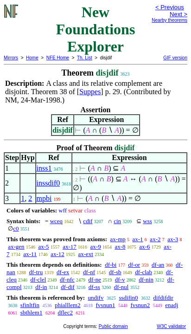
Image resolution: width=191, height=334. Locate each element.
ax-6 (144, 246)
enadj (171, 305)
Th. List (84, 57)
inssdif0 (48, 183)
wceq (56, 221)
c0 (16, 228)
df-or (134, 264)
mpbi (44, 198)
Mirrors (11, 57)
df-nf (89, 272)
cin (117, 221)
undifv (95, 297)
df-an (158, 264)
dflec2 (64, 312)
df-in (41, 286)
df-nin (146, 279)
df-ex (63, 272)
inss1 (44, 168)
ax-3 (172, 239)
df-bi (110, 264)
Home (32, 57)
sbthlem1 (31, 312)
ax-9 (95, 246)
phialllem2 (68, 305)
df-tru (36, 272)
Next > (178, 14)
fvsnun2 (140, 305)
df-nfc (67, 279)
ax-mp (118, 239)
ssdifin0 (128, 297)
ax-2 (155, 239)
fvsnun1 (105, 305)
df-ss (94, 286)
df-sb (115, 272)
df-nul (121, 286)
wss (147, 221)
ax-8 (120, 246)
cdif (87, 221)
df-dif (68, 286)
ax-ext (85, 253)
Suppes (90, 92)
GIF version (175, 57)
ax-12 (57, 253)
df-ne (95, 279)
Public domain (113, 326)
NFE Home (57, 57)
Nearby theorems (169, 20)
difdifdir (163, 297)
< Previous (169, 7)
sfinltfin (29, 305)
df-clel (38, 279)
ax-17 (69, 246)
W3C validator (171, 326)
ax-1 (138, 239)
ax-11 (30, 253)
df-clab (143, 272)
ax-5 (43, 246)
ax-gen (16, 246)
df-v (120, 279)
